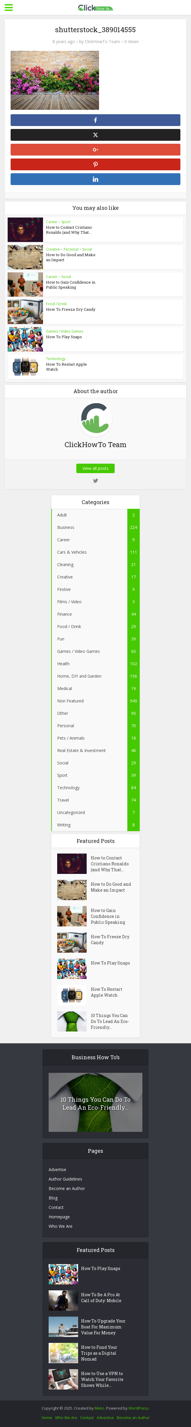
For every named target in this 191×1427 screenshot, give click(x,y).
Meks (99, 1408)
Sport (65, 221)
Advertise (57, 1169)
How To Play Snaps (64, 336)
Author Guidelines (65, 1179)
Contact (56, 1207)
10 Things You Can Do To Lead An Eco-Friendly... (110, 1021)
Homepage (59, 1217)
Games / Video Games (64, 331)
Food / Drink (56, 303)
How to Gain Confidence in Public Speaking (70, 284)
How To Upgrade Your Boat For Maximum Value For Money (103, 1327)
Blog (53, 1198)
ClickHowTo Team (102, 41)
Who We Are (61, 1226)
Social (87, 249)
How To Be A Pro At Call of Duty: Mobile (101, 1297)
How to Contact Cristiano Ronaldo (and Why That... (69, 230)
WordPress (139, 1408)
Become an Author (67, 1188)
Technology (55, 358)
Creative (53, 249)
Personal (71, 249)
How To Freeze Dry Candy (70, 309)
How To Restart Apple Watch (66, 367)
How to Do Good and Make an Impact (70, 257)
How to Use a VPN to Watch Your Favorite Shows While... (102, 1379)
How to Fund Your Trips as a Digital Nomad (99, 1353)
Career (51, 221)
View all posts (95, 468)
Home (47, 1417)
